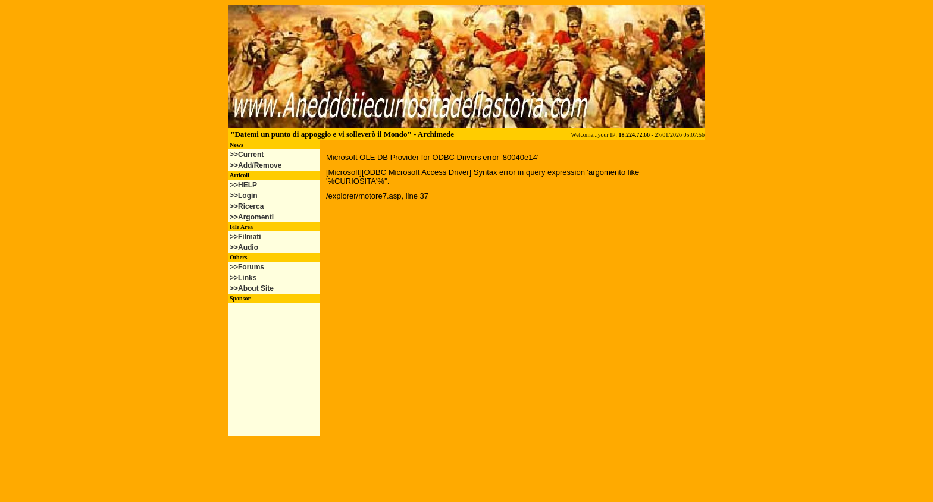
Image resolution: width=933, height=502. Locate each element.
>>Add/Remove (255, 165)
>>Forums (247, 267)
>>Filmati (245, 237)
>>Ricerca (247, 206)
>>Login (244, 196)
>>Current (247, 154)
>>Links (243, 278)
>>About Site (252, 288)
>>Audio (244, 247)
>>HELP (243, 185)
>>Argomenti (252, 217)
